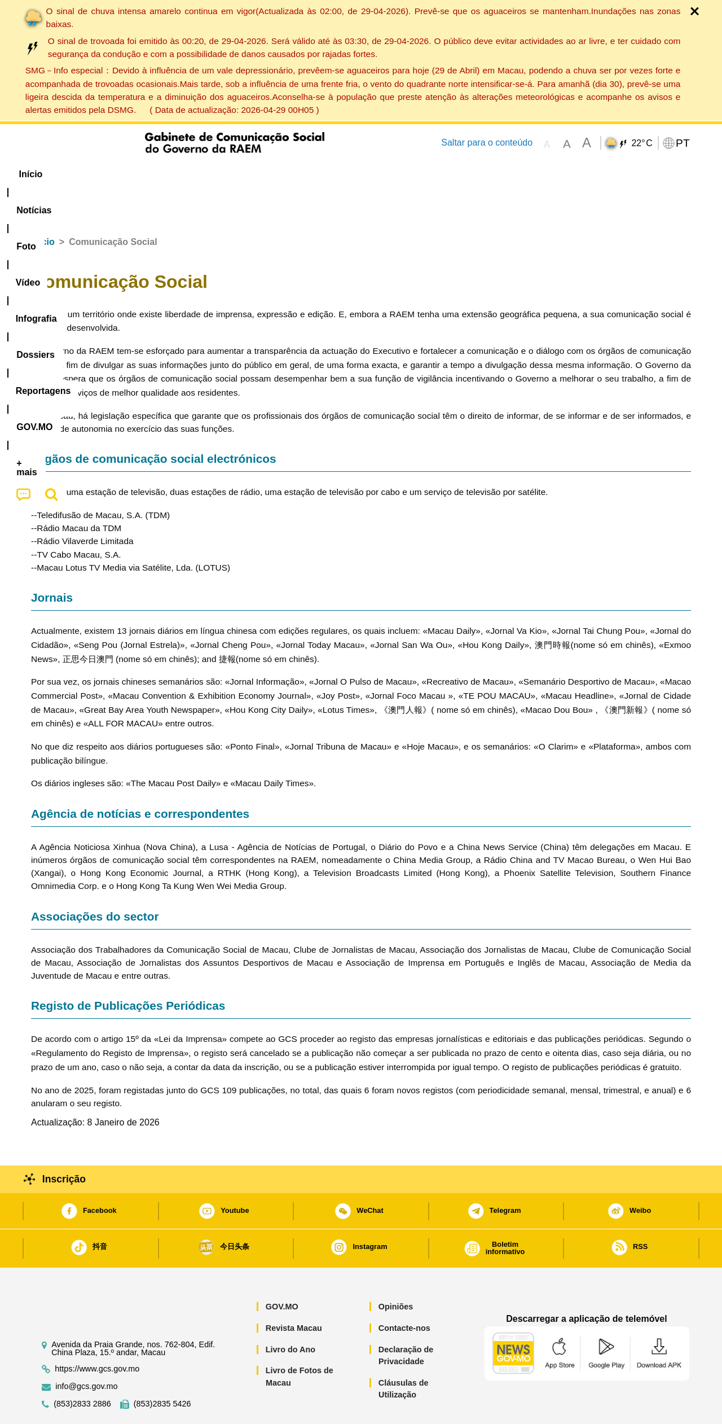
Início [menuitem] (53, 174)
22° (641, 143)
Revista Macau (294, 1293)
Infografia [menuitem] (258, 174)
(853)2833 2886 (82, 1369)
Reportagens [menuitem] (388, 174)
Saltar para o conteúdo (486, 142)
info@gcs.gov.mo (86, 1352)
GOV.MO (282, 1272)
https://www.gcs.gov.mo (97, 1334)
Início (43, 207)
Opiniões (395, 1272)
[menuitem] (107, 174)
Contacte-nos (404, 1293)
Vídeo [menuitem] (203, 174)
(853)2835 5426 (162, 1369)
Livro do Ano (290, 1315)
